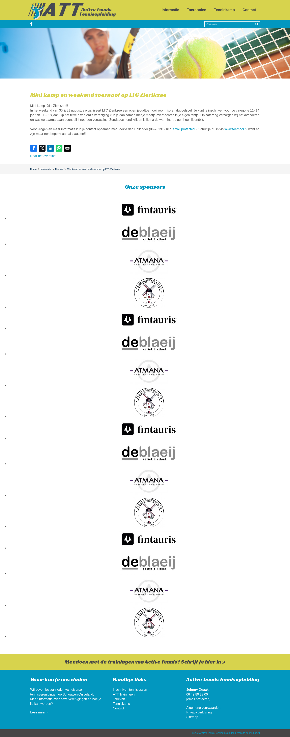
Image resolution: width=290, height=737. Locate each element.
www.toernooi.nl (236, 129)
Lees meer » (39, 712)
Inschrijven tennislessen (130, 689)
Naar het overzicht (43, 156)
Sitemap (192, 717)
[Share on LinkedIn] (50, 148)
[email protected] (184, 129)
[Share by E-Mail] (67, 148)
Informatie (170, 10)
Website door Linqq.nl (248, 733)
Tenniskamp (224, 10)
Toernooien (196, 10)
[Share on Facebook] (33, 148)
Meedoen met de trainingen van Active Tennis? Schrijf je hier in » (145, 661)
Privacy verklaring (199, 712)
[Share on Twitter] (42, 148)
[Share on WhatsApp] (59, 148)
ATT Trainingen (124, 694)
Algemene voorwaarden (203, 707)
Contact (249, 10)
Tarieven (119, 699)
